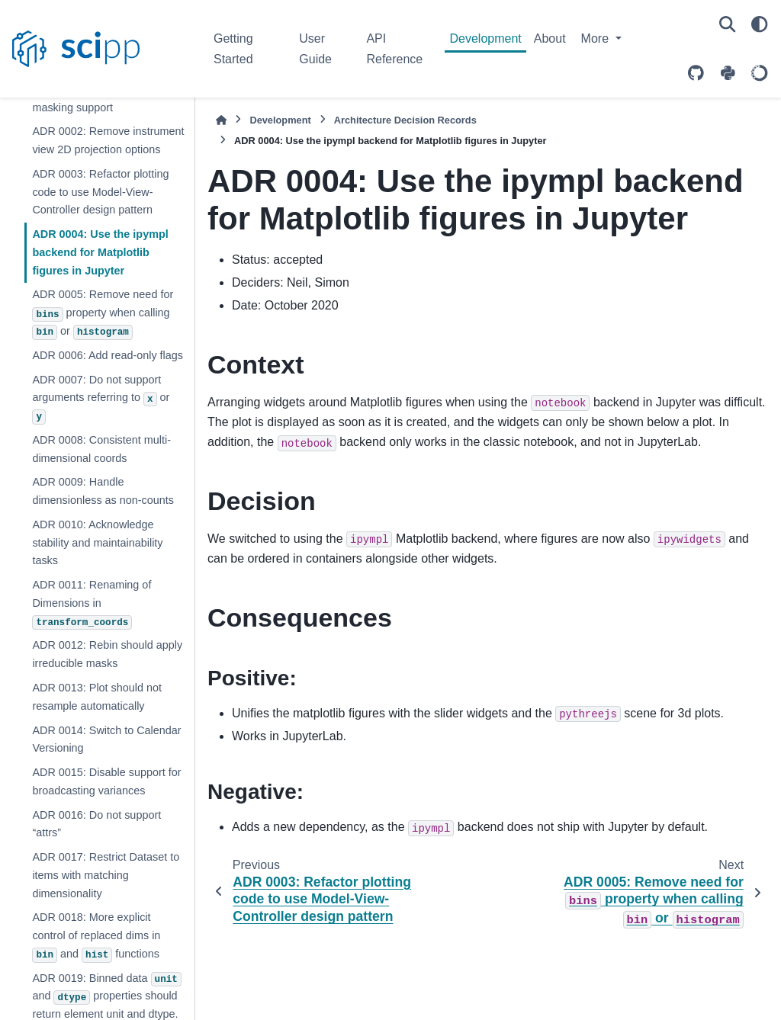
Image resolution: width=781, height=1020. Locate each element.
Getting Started (233, 48)
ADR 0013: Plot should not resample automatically (97, 697)
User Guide (315, 48)
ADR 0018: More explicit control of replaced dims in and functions (96, 936)
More (596, 38)
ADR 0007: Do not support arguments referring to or (100, 399)
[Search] (727, 24)
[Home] (221, 120)
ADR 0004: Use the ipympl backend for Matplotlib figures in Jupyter (100, 252)
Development (485, 38)
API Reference (394, 48)
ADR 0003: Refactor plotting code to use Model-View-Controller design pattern (100, 192)
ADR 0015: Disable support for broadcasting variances (106, 781)
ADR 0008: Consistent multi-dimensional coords (101, 449)
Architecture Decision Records (405, 120)
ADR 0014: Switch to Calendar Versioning (106, 739)
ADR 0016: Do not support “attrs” (96, 824)
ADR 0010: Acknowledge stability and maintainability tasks (97, 542)
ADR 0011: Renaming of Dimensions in (91, 604)
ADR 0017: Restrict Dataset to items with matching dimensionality (105, 875)
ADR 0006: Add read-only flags (107, 355)
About (550, 38)
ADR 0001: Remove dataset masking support (100, 98)
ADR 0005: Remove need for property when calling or (102, 313)
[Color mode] (759, 24)
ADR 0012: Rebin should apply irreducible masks (107, 654)
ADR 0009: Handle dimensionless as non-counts (103, 491)
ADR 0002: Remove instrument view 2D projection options (108, 140)
